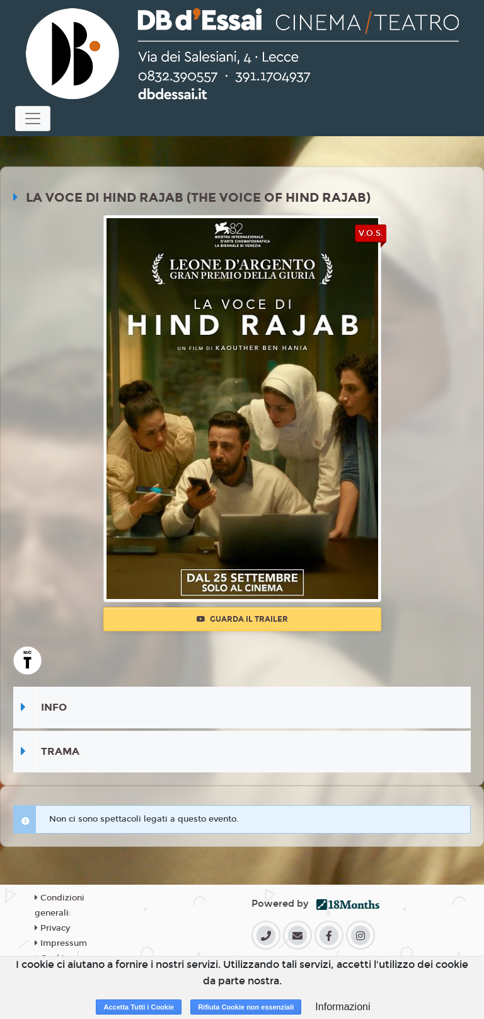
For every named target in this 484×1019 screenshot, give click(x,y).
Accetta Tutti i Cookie (138, 1007)
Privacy (52, 928)
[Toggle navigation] (32, 118)
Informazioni (342, 1006)
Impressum (61, 943)
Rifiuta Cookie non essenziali (246, 1007)
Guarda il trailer (242, 619)
